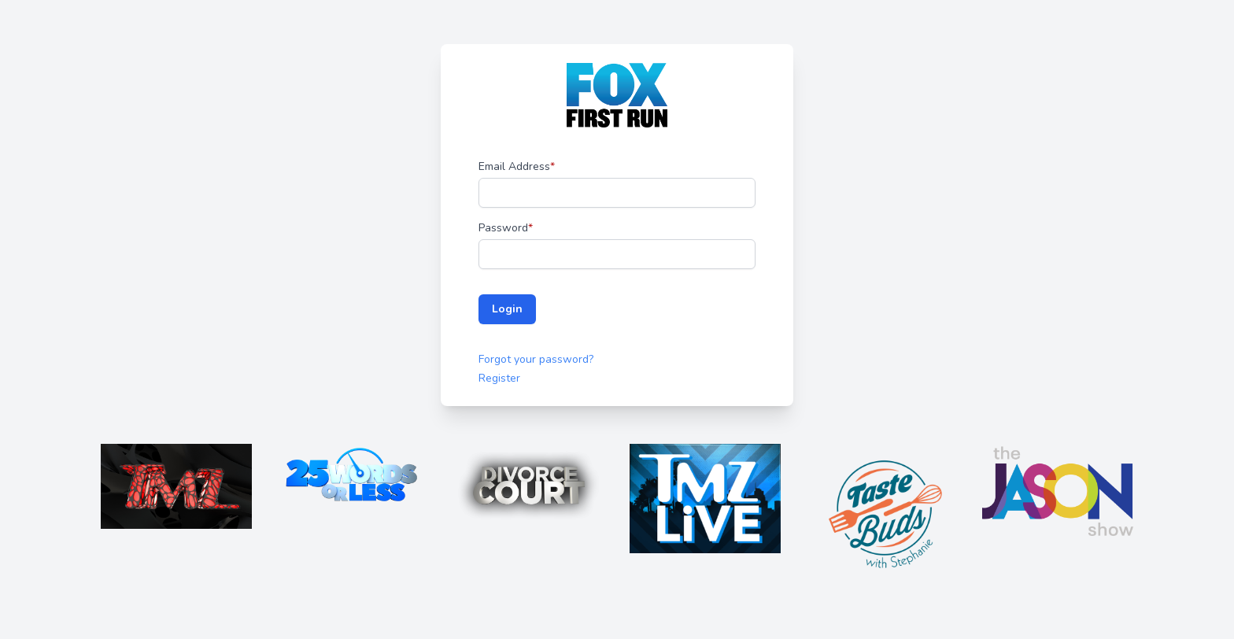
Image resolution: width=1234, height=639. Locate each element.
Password (505, 227)
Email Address (516, 166)
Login (507, 308)
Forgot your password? (535, 359)
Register (499, 378)
